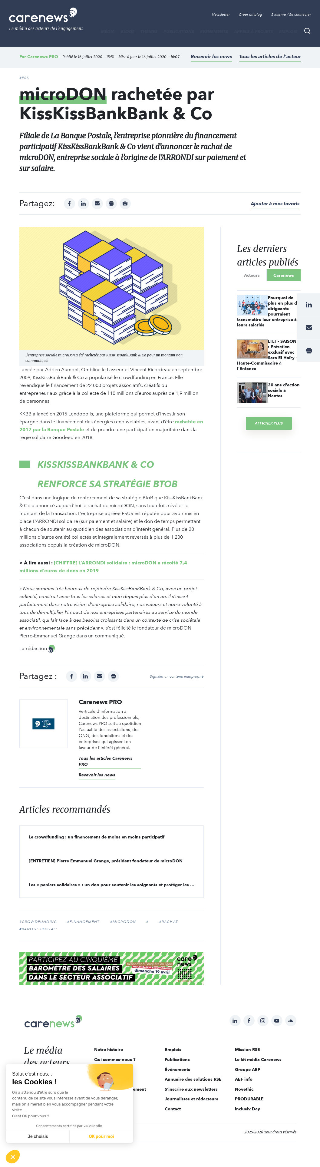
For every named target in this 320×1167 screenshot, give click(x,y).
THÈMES (148, 31)
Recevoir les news (211, 56)
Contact (173, 1108)
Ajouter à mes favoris (275, 204)
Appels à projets (253, 31)
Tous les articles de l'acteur (270, 56)
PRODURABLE (249, 1098)
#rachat (168, 922)
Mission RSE (247, 1049)
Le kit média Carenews (258, 1059)
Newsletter (221, 14)
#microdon (123, 922)
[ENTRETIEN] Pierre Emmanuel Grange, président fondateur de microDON (106, 860)
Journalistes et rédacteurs (191, 1098)
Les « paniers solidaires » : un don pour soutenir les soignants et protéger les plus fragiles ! (116, 884)
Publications (178, 31)
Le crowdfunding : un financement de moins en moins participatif (96, 837)
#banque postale (38, 929)
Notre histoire (108, 1049)
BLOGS (127, 31)
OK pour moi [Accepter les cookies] (101, 1136)
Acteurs (252, 275)
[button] (12, 1156)
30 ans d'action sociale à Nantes (284, 390)
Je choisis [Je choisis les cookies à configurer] (38, 1136)
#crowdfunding (38, 922)
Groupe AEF (247, 1069)
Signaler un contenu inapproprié (177, 676)
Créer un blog (250, 14)
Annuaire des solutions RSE (193, 1079)
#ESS (24, 78)
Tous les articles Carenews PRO (106, 761)
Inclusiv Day (247, 1108)
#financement (83, 922)
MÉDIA (108, 31)
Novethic (244, 1089)
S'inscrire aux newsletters (191, 1089)
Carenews (283, 275)
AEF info (243, 1079)
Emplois (288, 31)
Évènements (214, 31)
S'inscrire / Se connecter (291, 14)
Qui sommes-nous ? (115, 1059)
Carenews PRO (42, 56)
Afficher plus (269, 423)
